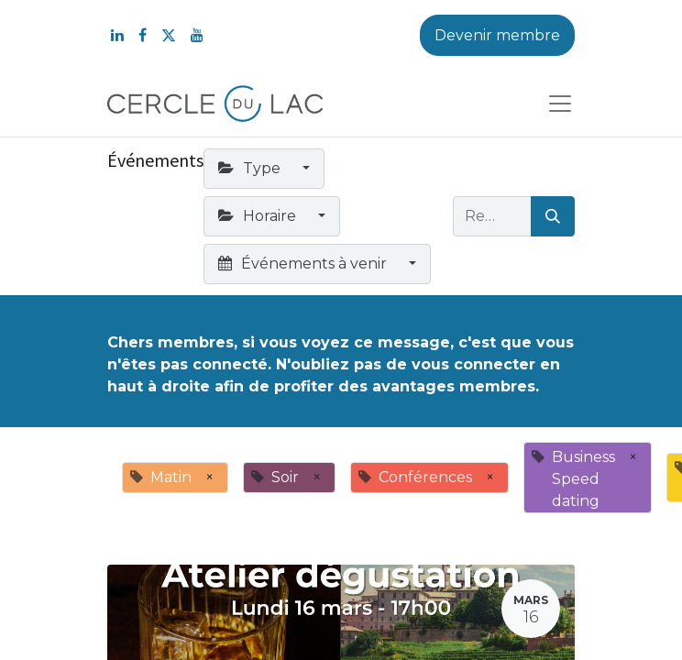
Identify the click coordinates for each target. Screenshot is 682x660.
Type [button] (251, 168)
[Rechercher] (553, 216)
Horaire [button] (259, 216)
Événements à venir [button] (304, 263)
